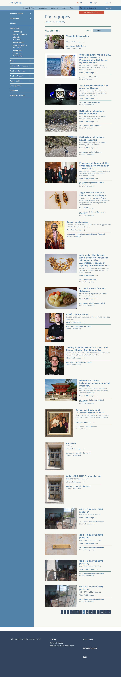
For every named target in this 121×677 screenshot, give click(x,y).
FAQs (85, 657)
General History (19, 42)
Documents (17, 40)
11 (94, 612)
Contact (53, 640)
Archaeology (17, 32)
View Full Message (75, 42)
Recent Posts (29, 8)
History (48, 22)
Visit (64, 8)
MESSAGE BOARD (90, 648)
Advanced (108, 8)
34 (102, 612)
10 (91, 612)
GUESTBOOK (88, 640)
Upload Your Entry (91, 12)
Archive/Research (20, 34)
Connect (54, 8)
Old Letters (17, 48)
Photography (17, 53)
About (72, 8)
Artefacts (16, 37)
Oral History (17, 50)
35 (106, 612)
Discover (43, 8)
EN (78, 3)
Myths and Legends (20, 45)
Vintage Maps (18, 56)
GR (81, 3)
